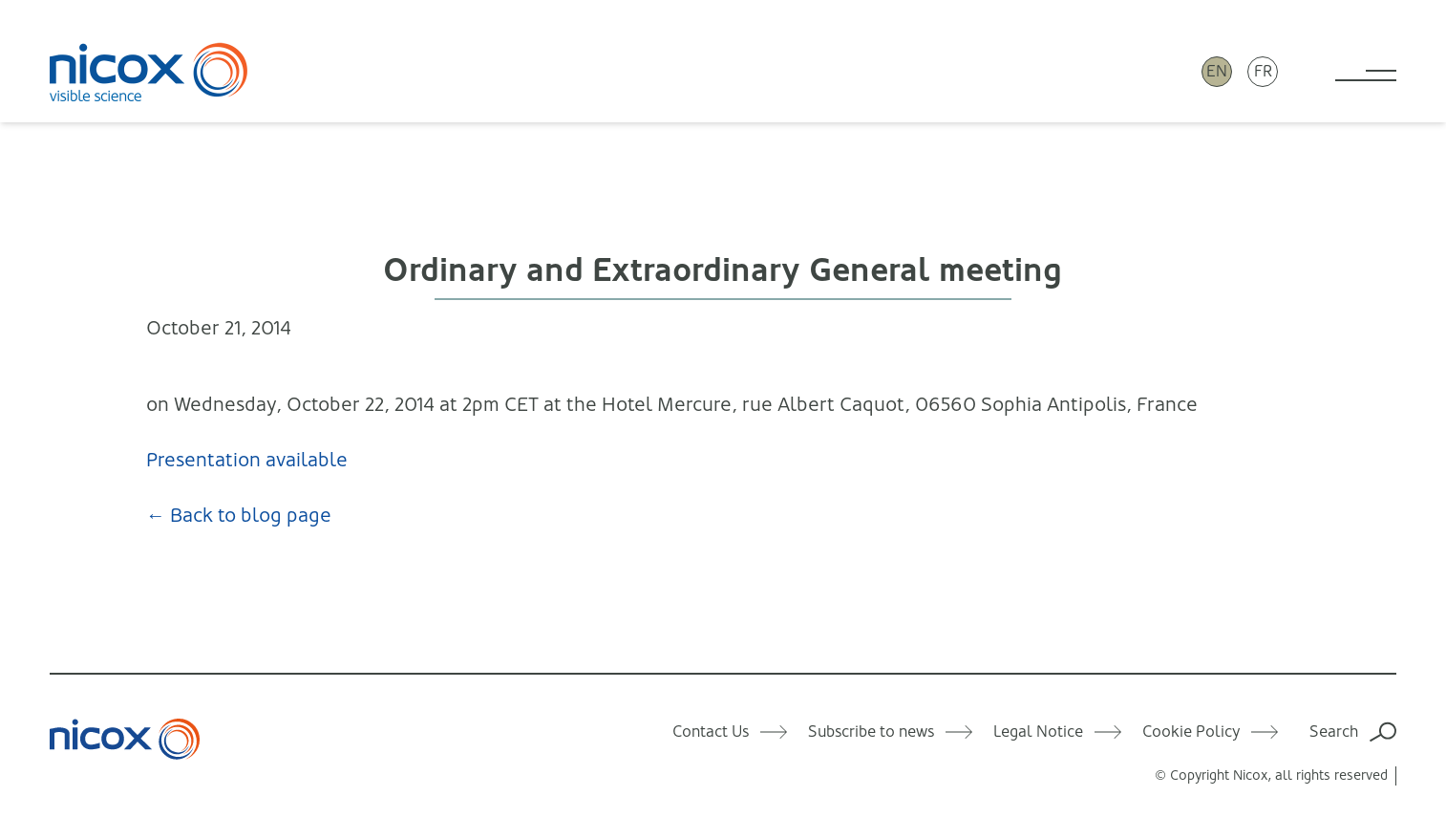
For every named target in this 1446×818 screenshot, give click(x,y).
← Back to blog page (238, 516)
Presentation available (247, 460)
